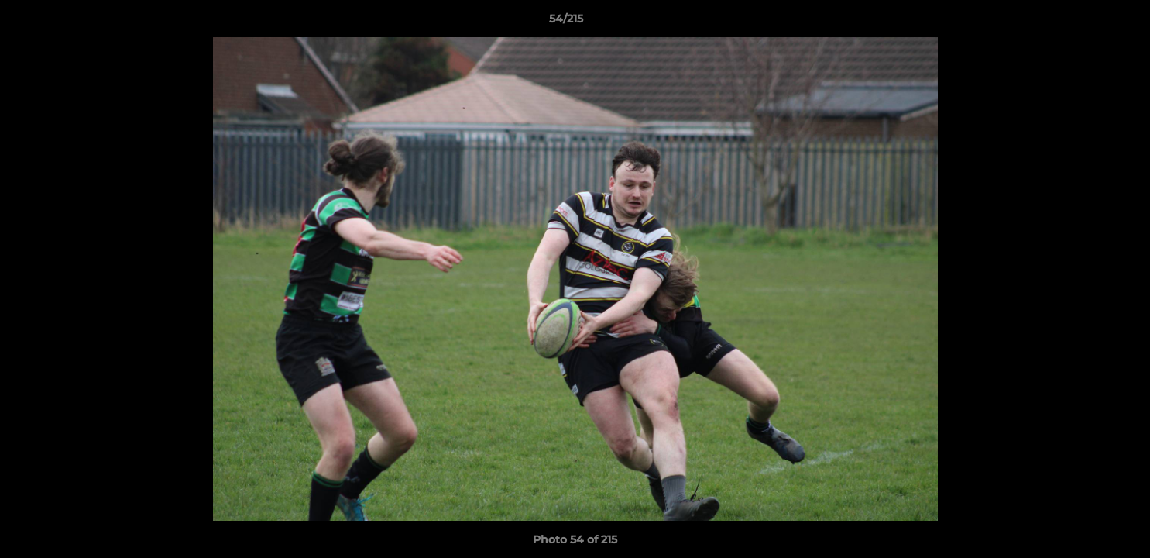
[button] (1085, 22)
